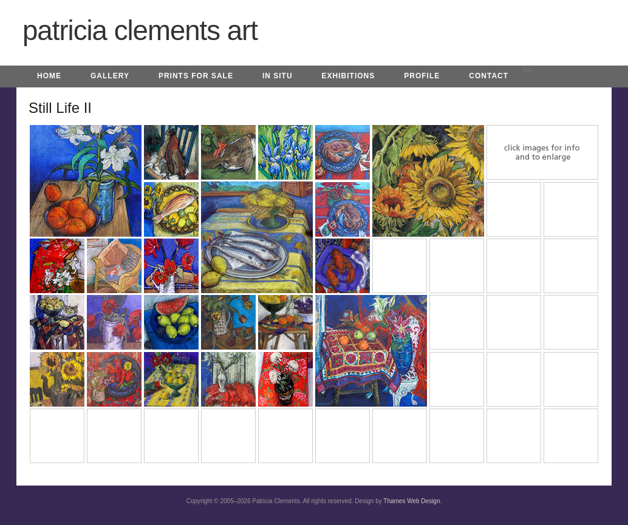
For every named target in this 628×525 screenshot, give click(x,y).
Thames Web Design (411, 501)
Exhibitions (348, 76)
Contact (488, 76)
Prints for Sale (196, 76)
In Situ (277, 76)
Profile (422, 76)
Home (49, 76)
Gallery (109, 76)
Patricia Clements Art (140, 30)
